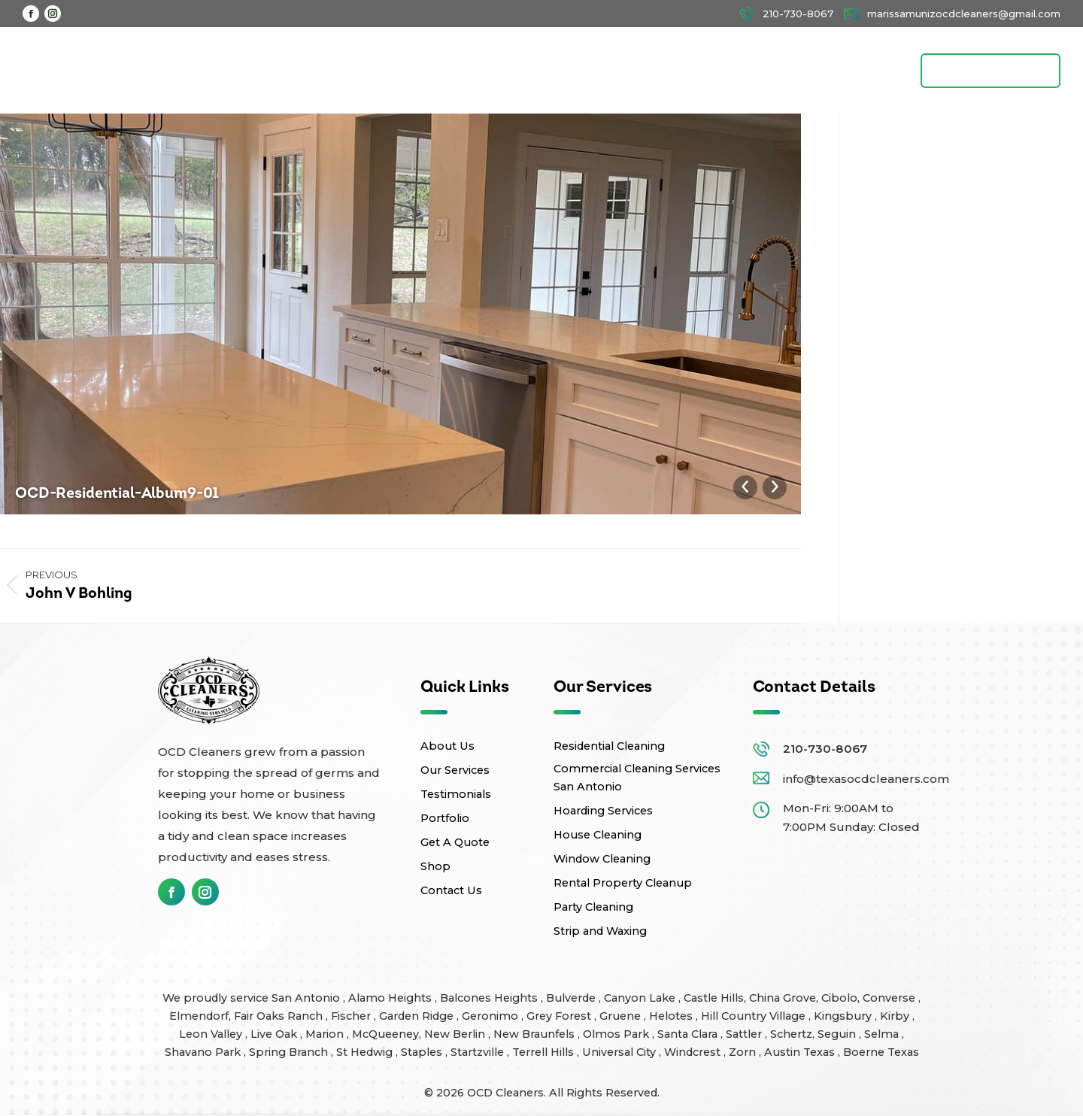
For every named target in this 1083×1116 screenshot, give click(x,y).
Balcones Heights (489, 997)
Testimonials (455, 793)
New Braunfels (535, 1033)
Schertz (791, 1033)
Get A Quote (455, 841)
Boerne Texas (881, 1051)
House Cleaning (598, 834)
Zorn (744, 1051)
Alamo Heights (391, 997)
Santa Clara (688, 1033)
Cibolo (839, 997)
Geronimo (491, 1015)
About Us (447, 745)
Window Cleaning (602, 858)
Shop (435, 865)
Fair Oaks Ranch (280, 1015)
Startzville (478, 1051)
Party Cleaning (593, 906)
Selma (883, 1033)
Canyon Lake (641, 997)
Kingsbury (844, 1015)
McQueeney (385, 1033)
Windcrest (694, 1051)
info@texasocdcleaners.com (866, 778)
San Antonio (307, 997)
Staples (423, 1051)
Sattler (745, 1033)
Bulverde (572, 997)
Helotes (672, 1015)
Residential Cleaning (609, 745)
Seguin (838, 1033)
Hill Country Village (754, 1015)
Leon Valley (212, 1033)
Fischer (352, 1015)
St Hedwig (366, 1051)
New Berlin (456, 1033)
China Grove (782, 997)
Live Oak (275, 1033)
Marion (326, 1033)
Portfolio (444, 817)
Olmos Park (617, 1033)
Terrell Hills (544, 1051)
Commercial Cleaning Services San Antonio (637, 777)
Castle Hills (714, 997)
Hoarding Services (603, 810)
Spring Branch (290, 1051)
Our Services (455, 769)
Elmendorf (199, 1015)
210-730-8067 (825, 748)
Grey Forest (560, 1015)
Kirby (896, 1015)
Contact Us (451, 889)
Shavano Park (204, 1051)
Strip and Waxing (600, 930)
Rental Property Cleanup (623, 882)
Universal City (620, 1051)
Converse (890, 997)
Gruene (621, 1015)
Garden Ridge (418, 1015)
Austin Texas (801, 1051)
